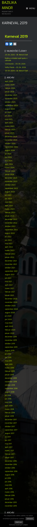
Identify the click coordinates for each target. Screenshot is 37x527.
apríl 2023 (9, 206)
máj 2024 (8, 161)
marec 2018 (9, 409)
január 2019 (9, 375)
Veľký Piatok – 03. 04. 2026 (15, 67)
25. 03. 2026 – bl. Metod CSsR (16, 71)
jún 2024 (8, 157)
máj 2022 (8, 244)
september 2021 (11, 271)
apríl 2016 (8, 489)
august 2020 (10, 313)
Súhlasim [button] (30, 518)
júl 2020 (8, 316)
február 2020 (10, 330)
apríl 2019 (8, 364)
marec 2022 (9, 250)
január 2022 (9, 257)
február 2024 (10, 171)
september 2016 (11, 471)
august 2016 (9, 475)
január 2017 (9, 457)
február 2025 (10, 130)
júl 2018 (8, 395)
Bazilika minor (10, 7)
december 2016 (11, 461)
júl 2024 (8, 154)
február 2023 (10, 212)
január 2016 (9, 499)
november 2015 (11, 506)
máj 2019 (8, 361)
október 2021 (10, 268)
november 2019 (11, 340)
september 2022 (11, 230)
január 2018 (9, 416)
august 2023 (10, 192)
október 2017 (10, 426)
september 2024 (11, 147)
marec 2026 (9, 85)
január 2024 (9, 174)
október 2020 (10, 306)
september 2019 (11, 347)
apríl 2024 (9, 164)
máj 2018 (8, 402)
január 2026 (9, 92)
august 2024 (10, 150)
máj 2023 (8, 202)
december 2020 (11, 299)
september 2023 (11, 188)
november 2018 (11, 382)
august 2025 (10, 109)
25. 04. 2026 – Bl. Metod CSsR (16, 55)
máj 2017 (8, 444)
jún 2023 (8, 199)
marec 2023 (9, 209)
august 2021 (9, 275)
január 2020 (9, 333)
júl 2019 (8, 354)
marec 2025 (9, 126)
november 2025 (11, 99)
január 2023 (9, 216)
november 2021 (11, 264)
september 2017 (11, 430)
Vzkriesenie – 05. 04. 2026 (15, 64)
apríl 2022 (9, 247)
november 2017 (11, 423)
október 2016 (10, 468)
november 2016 (11, 464)
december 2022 (11, 219)
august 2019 (9, 351)
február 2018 (10, 413)
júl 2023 (8, 195)
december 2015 (11, 502)
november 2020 (11, 302)
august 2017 (9, 433)
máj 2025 (8, 119)
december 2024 (11, 137)
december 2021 (11, 261)
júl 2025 (8, 112)
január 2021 (9, 295)
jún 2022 (8, 240)
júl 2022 (8, 237)
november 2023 (11, 181)
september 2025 (11, 105)
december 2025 (11, 95)
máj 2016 (8, 485)
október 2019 (10, 344)
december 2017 (11, 420)
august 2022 (10, 233)
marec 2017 (9, 451)
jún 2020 (8, 319)
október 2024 (10, 143)
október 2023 (10, 185)
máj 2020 (8, 323)
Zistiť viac (19, 522)
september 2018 (11, 388)
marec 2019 (9, 368)
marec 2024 (9, 168)
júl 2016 (8, 478)
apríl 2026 (9, 81)
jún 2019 (8, 357)
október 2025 (10, 102)
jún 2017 (8, 440)
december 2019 (11, 337)
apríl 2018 (9, 406)
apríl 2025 (9, 123)
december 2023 (11, 178)
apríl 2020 (9, 326)
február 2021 (10, 292)
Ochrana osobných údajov (18, 525)
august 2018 (10, 392)
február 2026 (10, 88)
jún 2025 (8, 116)
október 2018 (10, 385)
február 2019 (10, 371)
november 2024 (11, 140)
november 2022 (11, 223)
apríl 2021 (8, 285)
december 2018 (11, 378)
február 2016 (10, 495)
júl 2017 (8, 437)
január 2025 (9, 133)
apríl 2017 (8, 447)
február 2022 (10, 254)
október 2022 (10, 226)
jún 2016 (8, 482)
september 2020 (11, 309)
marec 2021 (9, 288)
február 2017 (10, 454)
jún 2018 (8, 399)
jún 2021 (8, 278)
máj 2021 (8, 281)
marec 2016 (9, 492)
